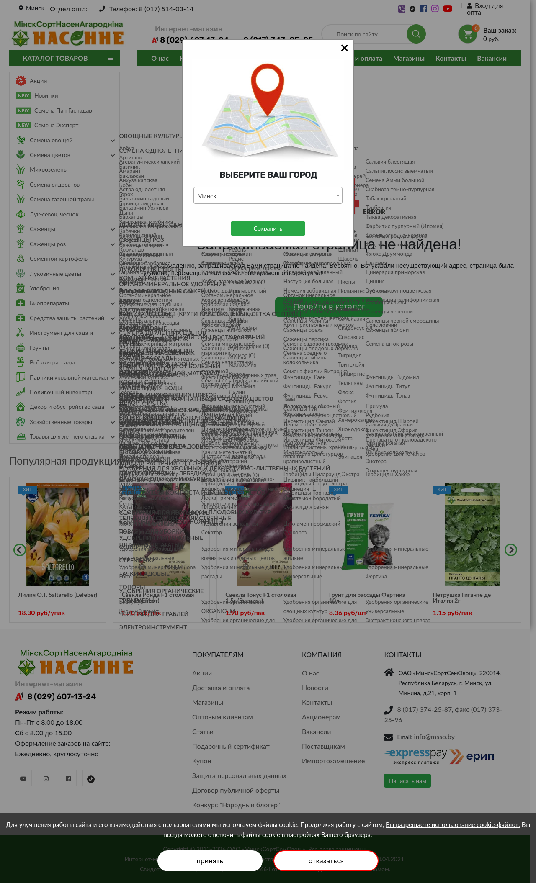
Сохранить (268, 228)
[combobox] (268, 195)
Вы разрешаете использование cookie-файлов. (453, 824)
